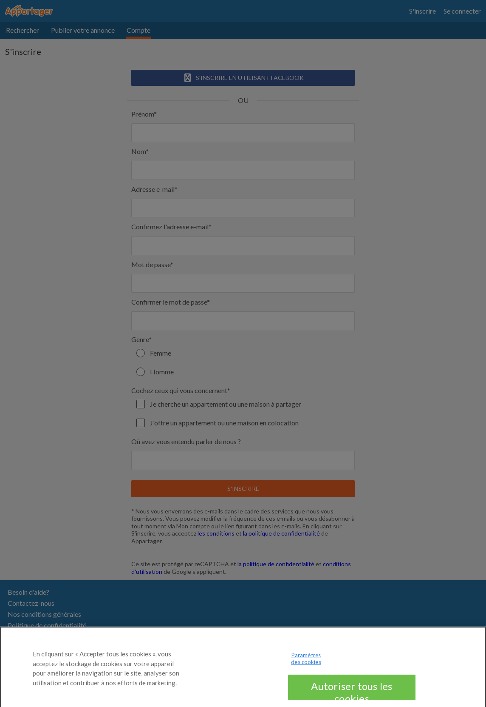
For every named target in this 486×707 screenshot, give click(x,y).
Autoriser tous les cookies (351, 692)
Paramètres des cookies (306, 661)
